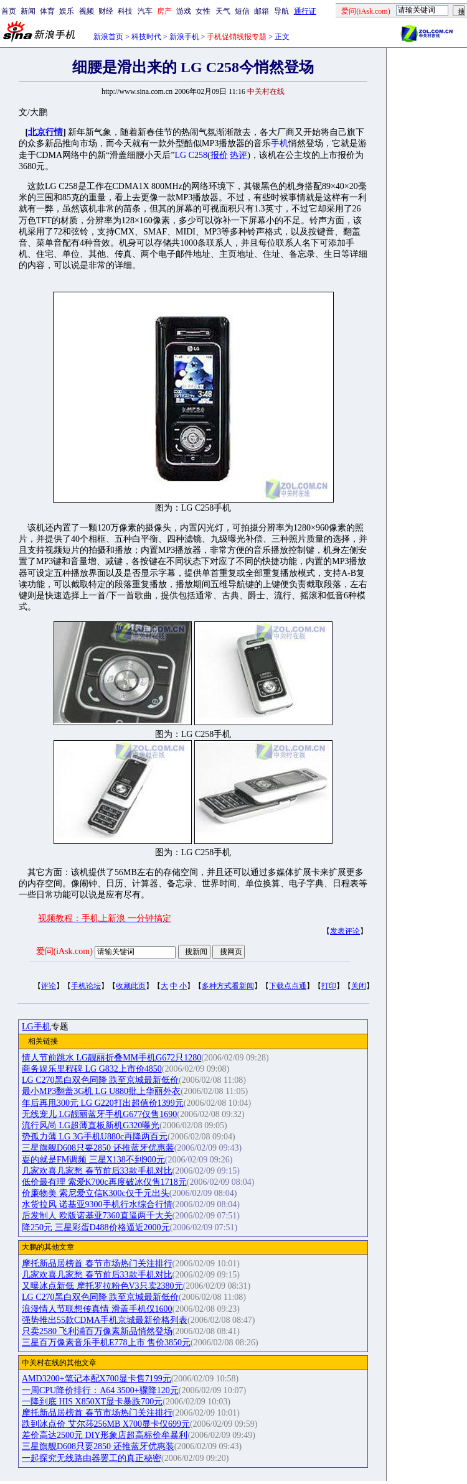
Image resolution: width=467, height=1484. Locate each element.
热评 (238, 155)
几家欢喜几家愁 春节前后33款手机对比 (97, 1171)
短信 (242, 11)
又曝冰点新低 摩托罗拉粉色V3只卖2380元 (102, 1286)
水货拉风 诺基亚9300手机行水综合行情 (97, 1204)
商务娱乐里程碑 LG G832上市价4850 (92, 1069)
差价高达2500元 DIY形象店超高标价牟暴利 (104, 1435)
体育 (47, 11)
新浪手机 (184, 36)
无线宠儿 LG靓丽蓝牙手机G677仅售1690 (99, 1114)
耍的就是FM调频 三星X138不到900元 (93, 1159)
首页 (8, 11)
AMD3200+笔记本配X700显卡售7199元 (96, 1378)
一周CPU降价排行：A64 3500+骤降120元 (100, 1390)
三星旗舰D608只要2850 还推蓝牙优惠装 (98, 1147)
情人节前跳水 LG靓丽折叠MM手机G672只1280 (111, 1057)
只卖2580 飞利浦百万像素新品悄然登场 (97, 1331)
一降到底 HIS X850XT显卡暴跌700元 (92, 1401)
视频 (86, 11)
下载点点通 (287, 985)
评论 (48, 985)
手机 (279, 143)
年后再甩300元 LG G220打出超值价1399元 (103, 1103)
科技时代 (146, 36)
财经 (105, 11)
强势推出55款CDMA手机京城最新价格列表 (104, 1320)
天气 (222, 11)
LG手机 (36, 1026)
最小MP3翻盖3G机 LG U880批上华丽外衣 (101, 1091)
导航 (281, 11)
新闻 (28, 11)
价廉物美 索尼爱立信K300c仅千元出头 (95, 1193)
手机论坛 (86, 985)
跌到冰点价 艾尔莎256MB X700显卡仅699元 (106, 1424)
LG (180, 155)
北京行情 (45, 132)
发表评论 (345, 931)
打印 (328, 985)
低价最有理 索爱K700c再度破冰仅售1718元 (104, 1182)
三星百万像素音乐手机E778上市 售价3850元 (106, 1342)
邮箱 (261, 11)
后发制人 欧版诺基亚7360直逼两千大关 (97, 1215)
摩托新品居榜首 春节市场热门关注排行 (97, 1263)
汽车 (145, 11)
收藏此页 (131, 985)
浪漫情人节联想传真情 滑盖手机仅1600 (97, 1309)
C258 (198, 155)
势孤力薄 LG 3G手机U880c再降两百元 (94, 1136)
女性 (203, 11)
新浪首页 (108, 36)
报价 (219, 155)
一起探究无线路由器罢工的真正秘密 (91, 1458)
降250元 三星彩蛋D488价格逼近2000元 (96, 1227)
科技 (125, 11)
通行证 (305, 11)
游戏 (183, 11)
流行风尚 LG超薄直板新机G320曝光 (90, 1125)
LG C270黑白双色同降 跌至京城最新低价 (100, 1080)
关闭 (358, 985)
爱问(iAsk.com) (64, 951)
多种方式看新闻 (228, 985)
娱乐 (66, 11)
